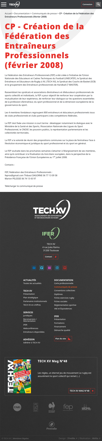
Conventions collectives (64, 290)
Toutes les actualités (32, 283)
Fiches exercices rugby (64, 298)
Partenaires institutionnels (35, 301)
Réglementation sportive (65, 305)
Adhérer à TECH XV (31, 342)
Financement (60, 326)
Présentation (29, 294)
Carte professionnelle (63, 283)
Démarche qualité (62, 330)
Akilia (95, 438)
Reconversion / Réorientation (30, 320)
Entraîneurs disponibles (33, 332)
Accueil (8, 13)
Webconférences (30, 328)
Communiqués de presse (44, 13)
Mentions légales (21, 438)
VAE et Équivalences (63, 308)
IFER (25, 324)
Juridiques (27, 315)
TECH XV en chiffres (32, 305)
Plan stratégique (30, 297)
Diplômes (58, 294)
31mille (71, 438)
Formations (59, 323)
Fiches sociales (60, 301)
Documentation (22, 13)
